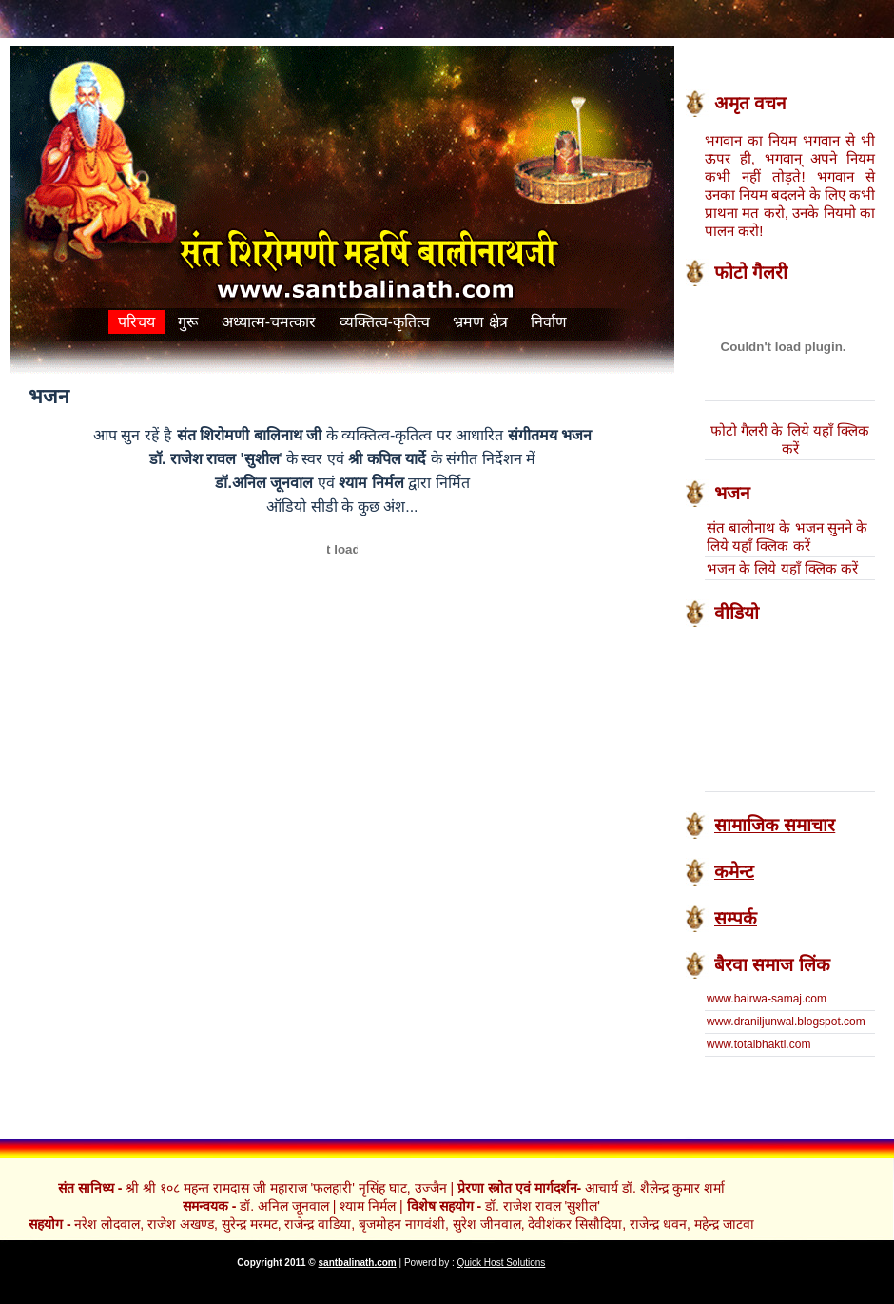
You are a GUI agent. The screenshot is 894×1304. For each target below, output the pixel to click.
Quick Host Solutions (501, 1262)
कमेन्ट (734, 872)
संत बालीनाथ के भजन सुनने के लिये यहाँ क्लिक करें (787, 536)
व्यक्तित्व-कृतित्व (385, 322)
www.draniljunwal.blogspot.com (786, 1021)
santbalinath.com (358, 1262)
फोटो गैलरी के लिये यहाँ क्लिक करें (789, 439)
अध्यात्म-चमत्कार (271, 322)
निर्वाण (549, 322)
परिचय (136, 322)
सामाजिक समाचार (774, 825)
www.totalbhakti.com (758, 1044)
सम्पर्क (735, 918)
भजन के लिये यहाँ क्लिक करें (782, 568)
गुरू (188, 322)
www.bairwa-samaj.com (766, 998)
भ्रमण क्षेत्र (480, 322)
